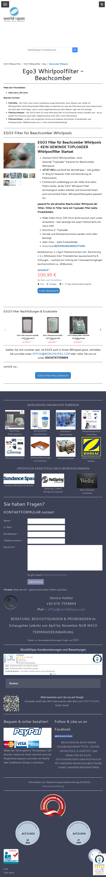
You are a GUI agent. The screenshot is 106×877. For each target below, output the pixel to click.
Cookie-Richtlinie (24, 869)
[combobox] (49, 49)
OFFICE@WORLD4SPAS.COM (51, 354)
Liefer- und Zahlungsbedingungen (37, 866)
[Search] (75, 49)
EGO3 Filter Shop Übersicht (53, 375)
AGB (17, 866)
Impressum (8, 866)
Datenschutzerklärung (55, 574)
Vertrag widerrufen (45, 869)
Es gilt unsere (47, 574)
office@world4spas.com (66, 609)
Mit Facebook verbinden (63, 724)
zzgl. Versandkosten (53, 280)
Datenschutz (9, 869)
